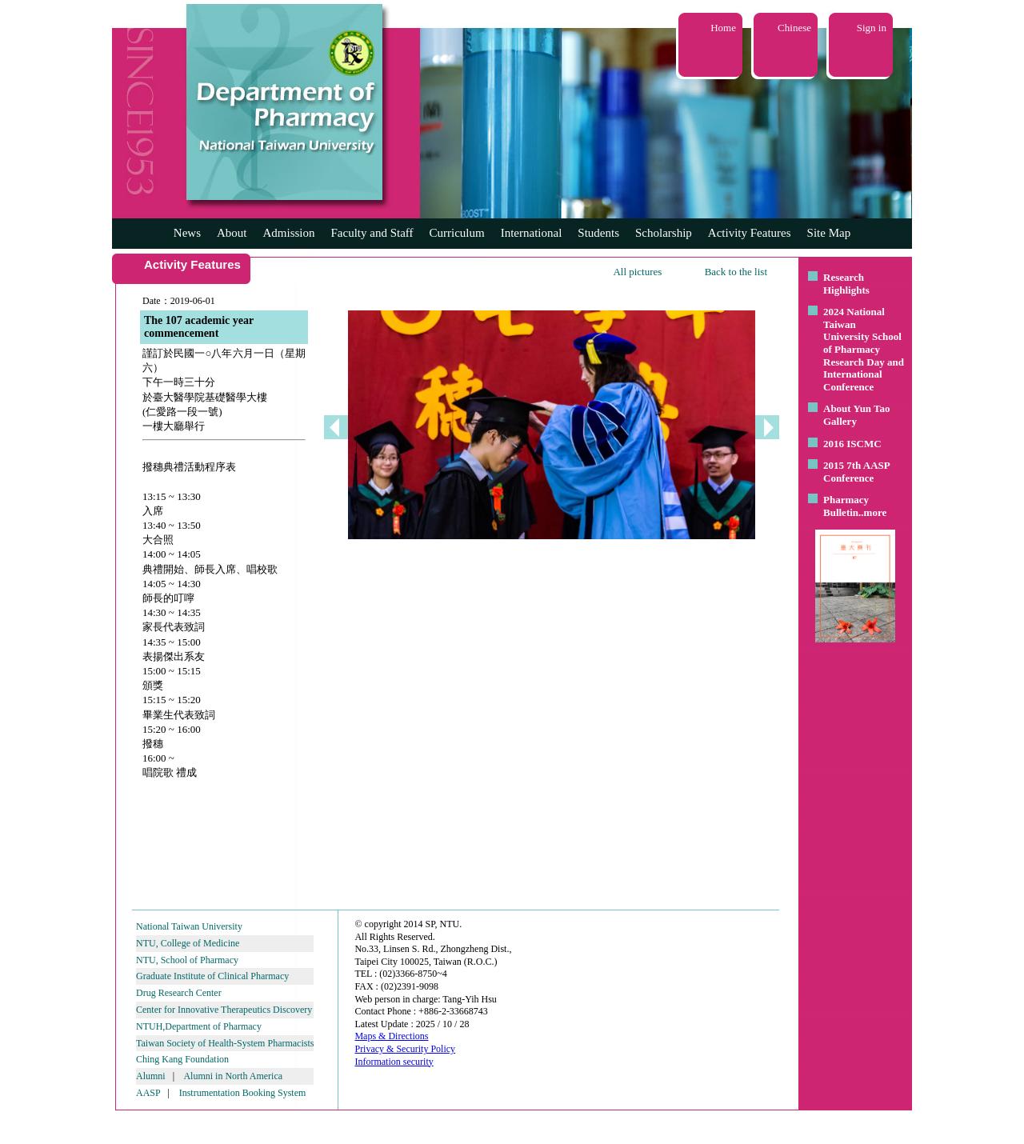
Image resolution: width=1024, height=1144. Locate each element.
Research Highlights (846, 283)
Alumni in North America (232, 1076)
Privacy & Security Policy (404, 1048)
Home (723, 28)
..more (872, 512)
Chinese (794, 28)
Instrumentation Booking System (242, 1092)
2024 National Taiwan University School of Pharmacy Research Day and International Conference (863, 349)
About (232, 232)
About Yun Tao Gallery (856, 414)
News (187, 232)
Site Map (829, 232)
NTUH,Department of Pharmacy (199, 1026)
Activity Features (749, 232)
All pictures (637, 272)
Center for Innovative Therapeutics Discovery (224, 1009)
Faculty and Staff (372, 232)
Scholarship (663, 232)
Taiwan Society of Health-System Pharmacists (225, 1043)
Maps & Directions (391, 1036)
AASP (148, 1092)
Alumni (151, 1076)
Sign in (871, 28)
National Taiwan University (189, 926)
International (531, 232)
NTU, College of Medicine (187, 943)
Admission (288, 232)
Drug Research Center (179, 992)
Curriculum (457, 232)
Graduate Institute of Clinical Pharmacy (212, 976)
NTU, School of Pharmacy (187, 960)
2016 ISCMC (852, 444)
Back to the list (736, 272)
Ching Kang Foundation (182, 1059)
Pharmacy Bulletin (846, 506)
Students (598, 232)
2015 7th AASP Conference (856, 471)
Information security (393, 1061)
